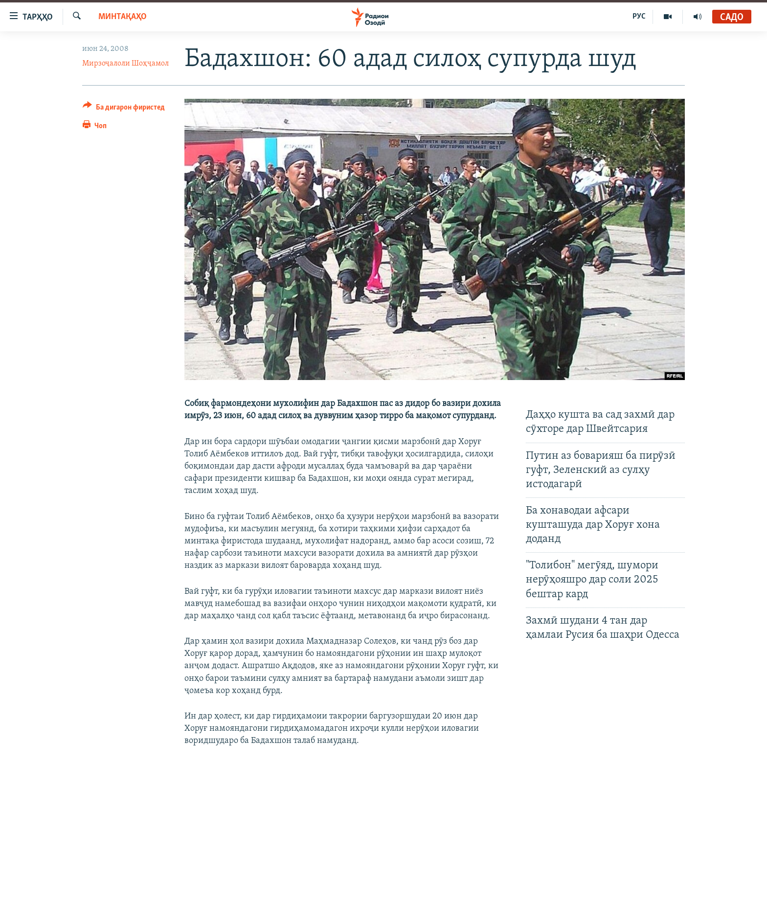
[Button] (124, 109)
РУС (639, 17)
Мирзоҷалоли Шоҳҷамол (125, 63)
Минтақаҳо (122, 17)
